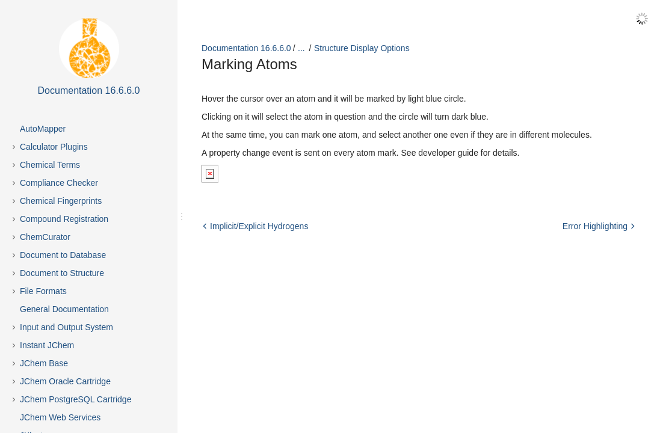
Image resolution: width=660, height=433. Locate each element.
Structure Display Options (362, 48)
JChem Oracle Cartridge (65, 381)
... (301, 48)
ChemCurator (45, 237)
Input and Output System (66, 327)
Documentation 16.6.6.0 (246, 48)
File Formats (43, 291)
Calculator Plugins (54, 147)
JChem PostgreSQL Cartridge (75, 399)
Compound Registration (64, 219)
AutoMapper (43, 129)
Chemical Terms (50, 165)
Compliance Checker (59, 183)
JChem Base (44, 363)
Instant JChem (47, 345)
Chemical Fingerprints (61, 201)
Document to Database (63, 255)
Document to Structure (62, 273)
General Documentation (64, 309)
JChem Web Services (60, 417)
